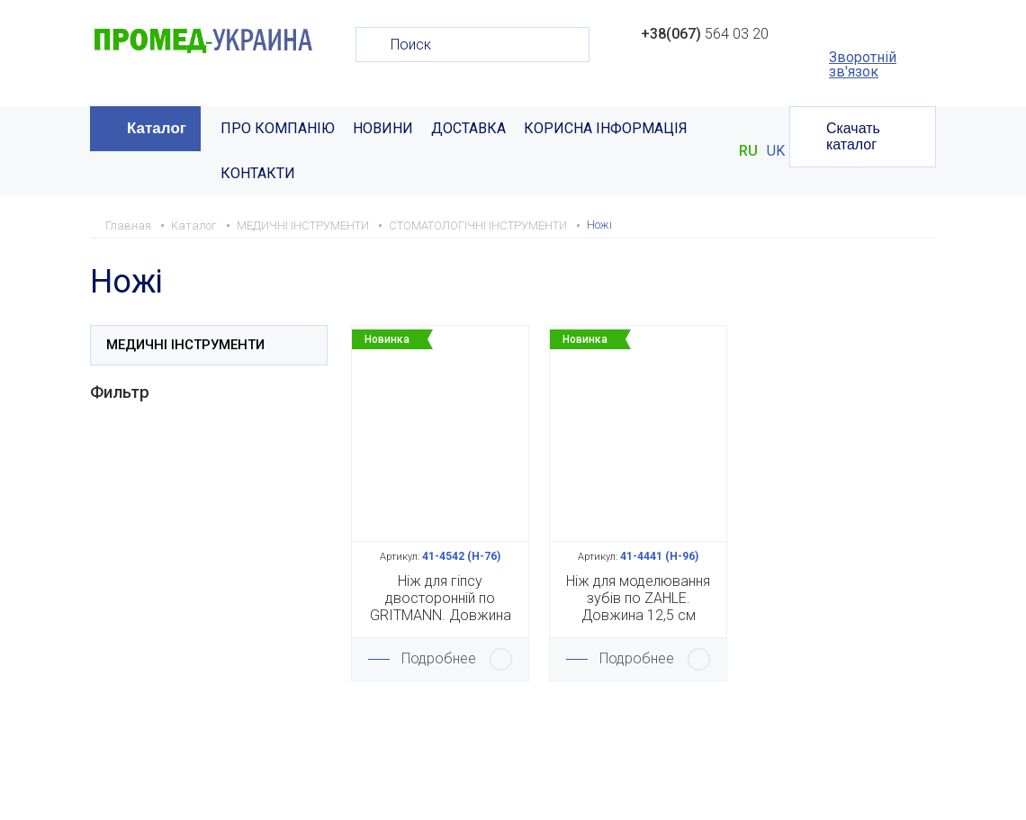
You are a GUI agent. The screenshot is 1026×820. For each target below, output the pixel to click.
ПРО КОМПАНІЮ (277, 128)
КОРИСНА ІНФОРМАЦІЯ (606, 128)
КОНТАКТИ (257, 173)
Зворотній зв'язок (862, 64)
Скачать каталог (853, 136)
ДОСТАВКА (468, 128)
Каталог (156, 128)
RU (748, 151)
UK (776, 151)
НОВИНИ (383, 128)
